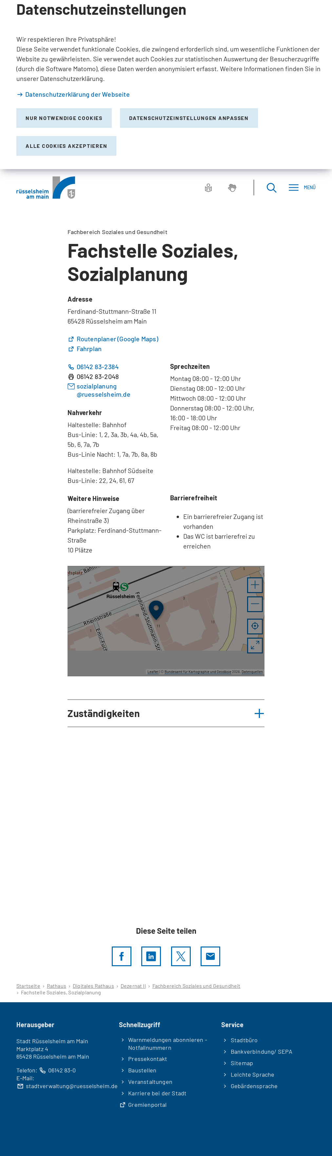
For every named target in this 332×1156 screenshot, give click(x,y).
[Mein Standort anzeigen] (255, 626)
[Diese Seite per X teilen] (181, 956)
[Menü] (302, 187)
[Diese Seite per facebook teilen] (121, 956)
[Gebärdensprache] (232, 187)
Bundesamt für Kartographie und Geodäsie (198, 671)
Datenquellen (252, 671)
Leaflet (153, 671)
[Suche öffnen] (271, 187)
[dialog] (166, 84)
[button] (255, 585)
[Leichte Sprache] (208, 187)
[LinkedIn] (151, 956)
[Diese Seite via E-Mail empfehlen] (210, 956)
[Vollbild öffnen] (255, 645)
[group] (166, 621)
